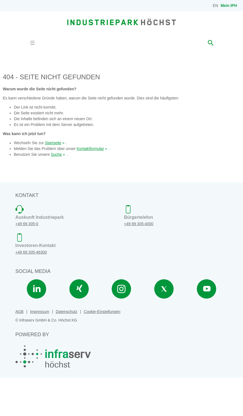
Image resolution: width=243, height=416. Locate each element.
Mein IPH (229, 5)
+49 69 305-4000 (138, 262)
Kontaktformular (90, 187)
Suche (56, 193)
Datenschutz (66, 350)
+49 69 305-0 (26, 262)
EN (215, 5)
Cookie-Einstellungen (102, 350)
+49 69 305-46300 (31, 290)
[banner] (121, 22)
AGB (19, 350)
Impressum (39, 350)
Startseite (53, 181)
